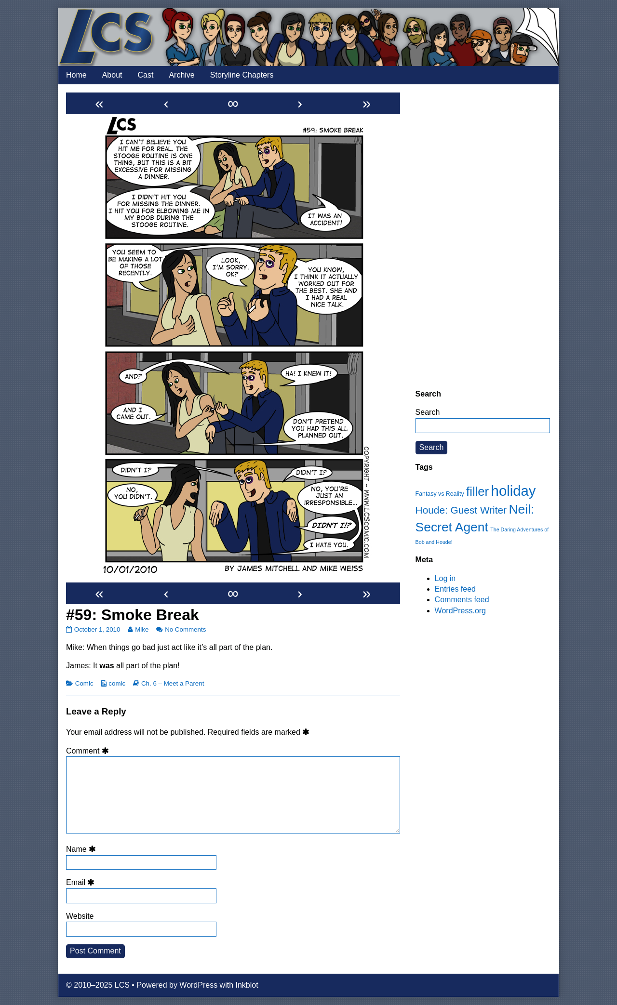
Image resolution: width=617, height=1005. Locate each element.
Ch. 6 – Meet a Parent (172, 683)
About (112, 75)
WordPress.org (460, 611)
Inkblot (247, 985)
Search (428, 412)
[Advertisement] (483, 236)
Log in (445, 578)
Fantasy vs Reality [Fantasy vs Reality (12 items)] (440, 493)
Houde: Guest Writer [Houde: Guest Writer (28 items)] (461, 510)
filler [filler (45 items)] (477, 491)
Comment (89, 751)
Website (80, 916)
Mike (141, 629)
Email (82, 882)
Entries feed (455, 589)
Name (82, 849)
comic (116, 683)
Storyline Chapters (242, 75)
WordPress (198, 985)
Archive (181, 75)
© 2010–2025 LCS (98, 985)
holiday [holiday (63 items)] (513, 491)
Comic (84, 683)
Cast (146, 75)
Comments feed (462, 599)
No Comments (185, 629)
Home (76, 75)
